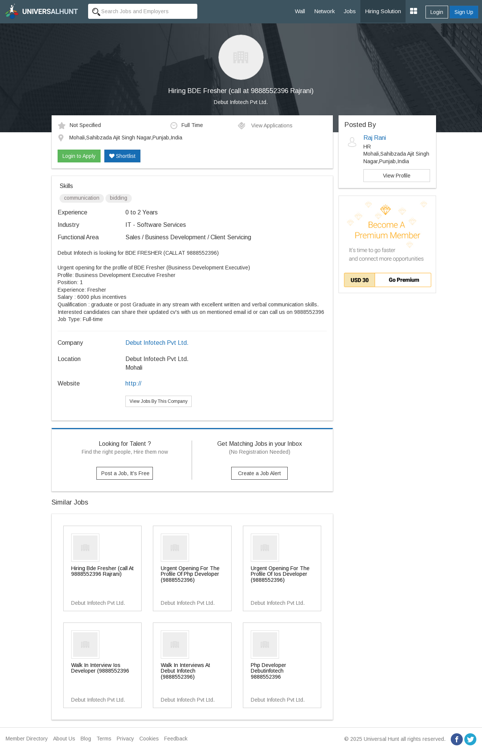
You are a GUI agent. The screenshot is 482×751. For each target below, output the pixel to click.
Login (436, 12)
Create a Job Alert (259, 473)
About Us (64, 739)
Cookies (149, 739)
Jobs (350, 11)
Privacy (125, 739)
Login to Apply (79, 156)
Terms (103, 739)
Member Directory (27, 739)
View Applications (265, 125)
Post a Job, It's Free (125, 473)
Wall (300, 11)
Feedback (176, 739)
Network (324, 11)
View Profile (396, 176)
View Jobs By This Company (159, 401)
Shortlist (122, 156)
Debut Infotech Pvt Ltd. (241, 102)
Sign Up (464, 12)
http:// (133, 383)
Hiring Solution (383, 11)
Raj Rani (374, 138)
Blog (86, 739)
